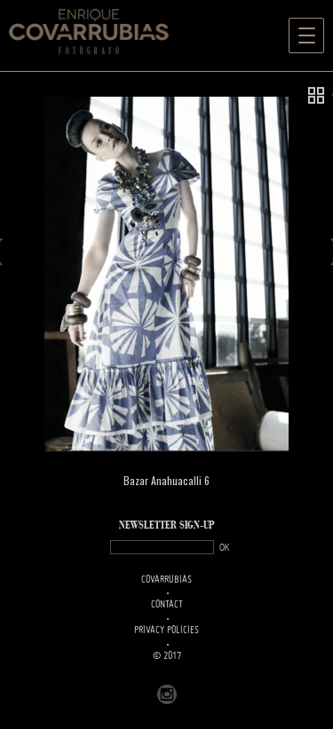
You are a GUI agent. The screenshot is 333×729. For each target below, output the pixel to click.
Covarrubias (166, 580)
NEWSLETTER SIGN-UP (167, 525)
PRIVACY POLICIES (166, 630)
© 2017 (167, 656)
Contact (167, 605)
